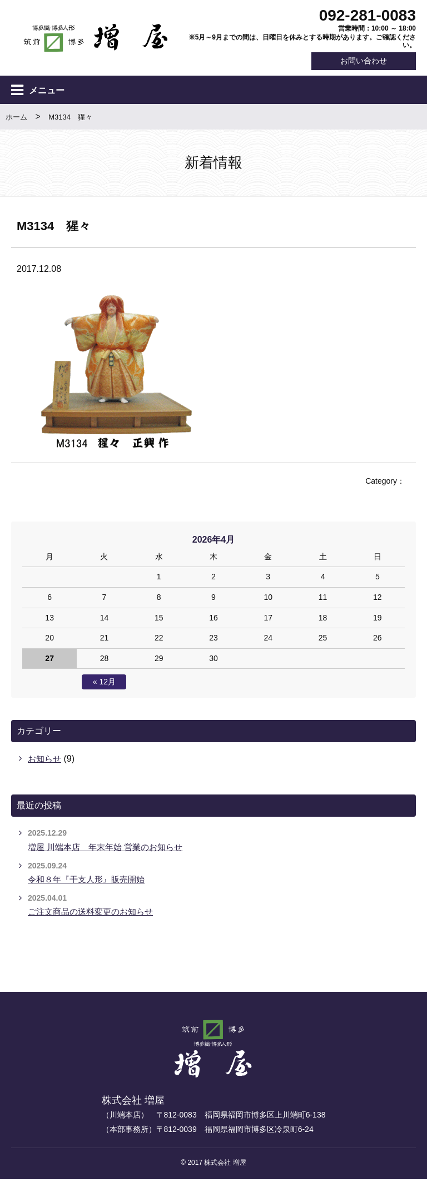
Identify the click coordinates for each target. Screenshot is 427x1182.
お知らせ (45, 761)
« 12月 (104, 684)
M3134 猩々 (70, 119)
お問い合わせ (357, 62)
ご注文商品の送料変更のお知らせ (94, 914)
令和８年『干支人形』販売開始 (90, 882)
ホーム (16, 119)
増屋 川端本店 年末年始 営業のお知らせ (110, 849)
